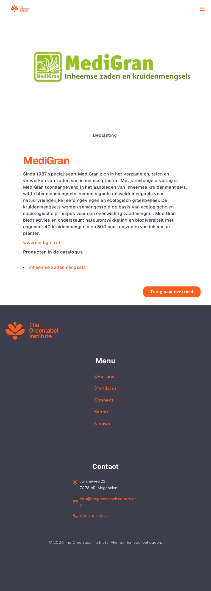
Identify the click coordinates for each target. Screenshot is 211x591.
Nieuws (102, 423)
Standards (105, 388)
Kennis (101, 411)
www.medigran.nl (41, 243)
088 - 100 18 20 (94, 516)
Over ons (104, 376)
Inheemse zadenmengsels (57, 267)
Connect (103, 400)
